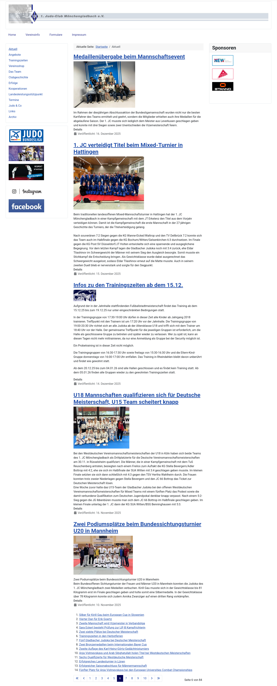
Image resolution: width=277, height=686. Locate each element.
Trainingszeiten (18, 60)
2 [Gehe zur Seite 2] (96, 678)
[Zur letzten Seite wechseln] (158, 678)
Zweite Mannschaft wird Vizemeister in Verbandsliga (112, 623)
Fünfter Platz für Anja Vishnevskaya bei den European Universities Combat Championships (135, 670)
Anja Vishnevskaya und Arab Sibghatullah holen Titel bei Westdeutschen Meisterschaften (134, 653)
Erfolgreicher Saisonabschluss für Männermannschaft (113, 665)
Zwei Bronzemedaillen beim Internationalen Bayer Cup (113, 644)
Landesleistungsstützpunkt (26, 94)
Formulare (55, 34)
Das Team (15, 71)
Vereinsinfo (33, 34)
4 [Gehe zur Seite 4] (108, 678)
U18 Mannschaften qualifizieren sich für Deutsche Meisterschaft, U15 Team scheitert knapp (136, 398)
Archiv (13, 117)
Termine (14, 100)
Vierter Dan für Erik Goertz (95, 619)
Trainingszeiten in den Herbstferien (101, 636)
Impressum (79, 34)
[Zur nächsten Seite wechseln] (152, 678)
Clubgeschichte (18, 77)
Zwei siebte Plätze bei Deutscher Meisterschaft (108, 631)
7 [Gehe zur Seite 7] (126, 678)
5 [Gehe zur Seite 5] (114, 678)
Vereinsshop (16, 66)
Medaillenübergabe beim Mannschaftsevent (129, 56)
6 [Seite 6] (120, 678)
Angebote (15, 54)
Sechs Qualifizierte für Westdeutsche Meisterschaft (111, 657)
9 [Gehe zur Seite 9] (138, 678)
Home (12, 34)
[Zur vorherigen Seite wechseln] (84, 678)
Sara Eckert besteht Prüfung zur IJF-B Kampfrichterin (112, 627)
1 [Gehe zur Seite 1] (90, 678)
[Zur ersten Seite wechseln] (77, 678)
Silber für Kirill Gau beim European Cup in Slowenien (111, 615)
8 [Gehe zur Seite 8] (132, 678)
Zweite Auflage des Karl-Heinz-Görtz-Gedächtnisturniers (114, 648)
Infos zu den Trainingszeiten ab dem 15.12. (128, 285)
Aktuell (13, 49)
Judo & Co (15, 105)
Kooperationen (18, 88)
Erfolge (13, 83)
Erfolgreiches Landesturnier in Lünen (102, 661)
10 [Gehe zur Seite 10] (144, 678)
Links (12, 111)
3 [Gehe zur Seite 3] (102, 678)
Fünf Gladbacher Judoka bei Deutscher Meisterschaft (112, 640)
